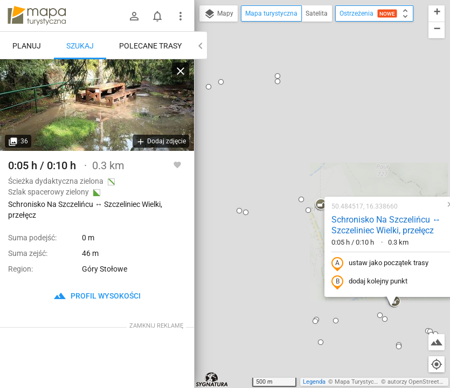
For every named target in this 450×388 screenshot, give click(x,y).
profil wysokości (97, 295)
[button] (238, 93)
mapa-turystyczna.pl (36, 15)
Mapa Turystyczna (359, 381)
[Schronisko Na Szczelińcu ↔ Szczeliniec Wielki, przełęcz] (97, 105)
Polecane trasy (150, 45)
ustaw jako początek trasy (310, 147)
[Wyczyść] (180, 71)
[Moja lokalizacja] (436, 364)
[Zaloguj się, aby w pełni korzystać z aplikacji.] (177, 164)
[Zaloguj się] (134, 16)
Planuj (26, 45)
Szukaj (80, 45)
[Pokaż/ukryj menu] (180, 16)
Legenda (314, 381)
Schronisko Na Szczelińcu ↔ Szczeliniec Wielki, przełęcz (316, 109)
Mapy (218, 14)
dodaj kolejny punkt (300, 165)
